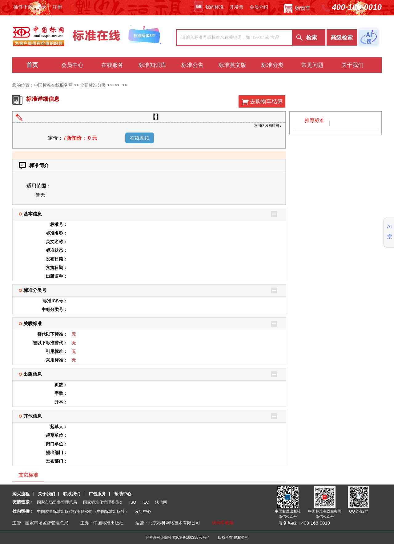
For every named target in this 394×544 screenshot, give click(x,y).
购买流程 (21, 493)
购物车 (297, 8)
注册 (57, 7)
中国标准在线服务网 (53, 85)
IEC (145, 502)
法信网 (161, 502)
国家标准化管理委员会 (103, 502)
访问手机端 (223, 522)
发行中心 (143, 511)
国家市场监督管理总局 (57, 502)
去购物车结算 (266, 101)
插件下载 (23, 7)
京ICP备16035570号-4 (190, 537)
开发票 (236, 7)
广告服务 (97, 493)
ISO (132, 502)
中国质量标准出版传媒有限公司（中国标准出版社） (83, 511)
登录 (41, 7)
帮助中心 (122, 493)
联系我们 (71, 493)
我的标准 (209, 7)
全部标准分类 (93, 85)
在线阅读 (140, 138)
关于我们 (46, 493)
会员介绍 (259, 7)
